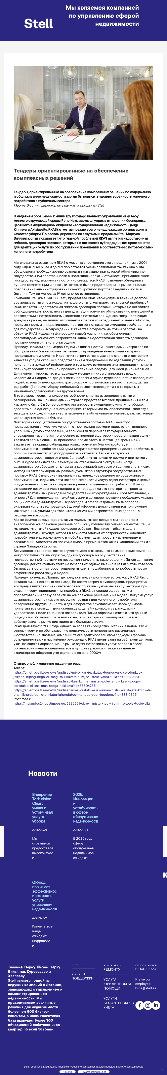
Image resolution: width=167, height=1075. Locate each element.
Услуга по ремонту (112, 967)
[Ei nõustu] (162, 1069)
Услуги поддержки (83, 976)
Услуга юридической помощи (115, 984)
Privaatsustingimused (94, 1071)
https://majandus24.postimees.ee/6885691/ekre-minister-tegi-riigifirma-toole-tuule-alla (82, 704)
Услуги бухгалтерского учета (115, 1003)
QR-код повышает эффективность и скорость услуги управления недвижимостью (46, 896)
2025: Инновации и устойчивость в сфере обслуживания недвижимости (86, 808)
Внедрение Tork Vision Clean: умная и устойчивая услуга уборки (42, 808)
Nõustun (67, 1071)
